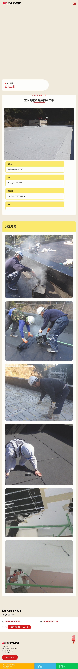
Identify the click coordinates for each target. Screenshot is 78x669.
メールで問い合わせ (40, 666)
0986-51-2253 (51, 621)
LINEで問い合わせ (62, 666)
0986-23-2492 (13, 621)
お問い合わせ (10, 657)
